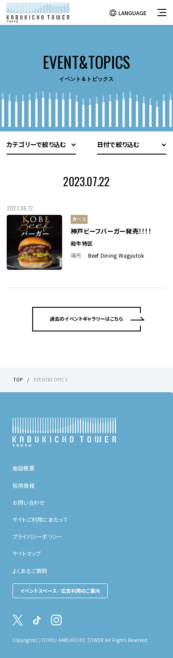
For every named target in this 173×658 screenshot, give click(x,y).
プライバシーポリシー (38, 536)
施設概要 (23, 468)
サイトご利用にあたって (40, 519)
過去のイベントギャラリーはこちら (87, 318)
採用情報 (23, 485)
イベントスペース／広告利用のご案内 (60, 590)
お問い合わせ (29, 502)
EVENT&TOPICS (51, 379)
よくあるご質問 (30, 570)
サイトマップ (27, 553)
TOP (18, 379)
